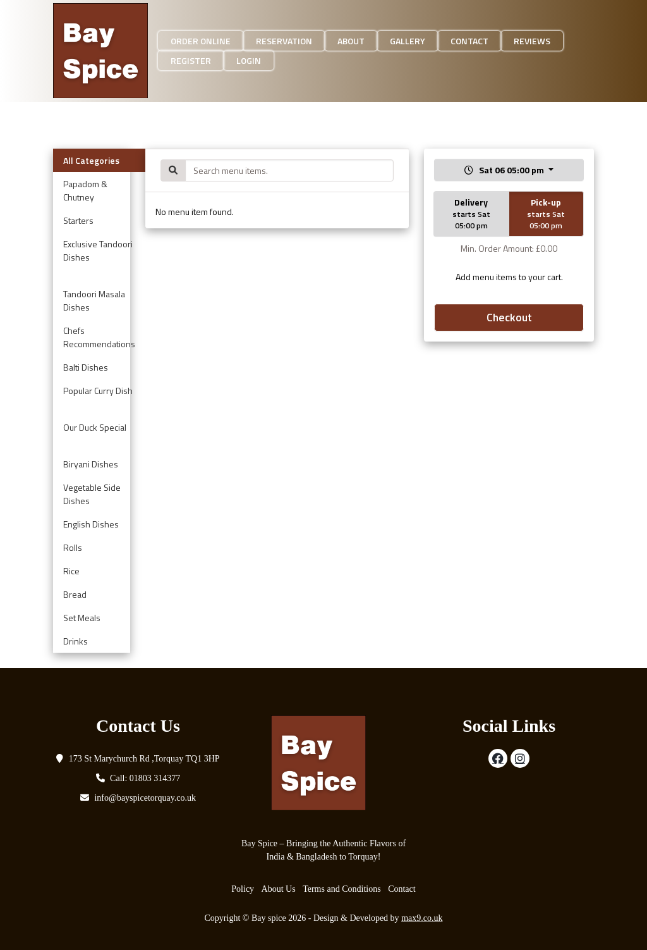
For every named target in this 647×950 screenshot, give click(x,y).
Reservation (284, 40)
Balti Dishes (85, 367)
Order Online (201, 40)
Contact (469, 40)
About (351, 40)
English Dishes (91, 524)
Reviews (532, 40)
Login (248, 60)
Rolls (72, 547)
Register (191, 60)
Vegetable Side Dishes (92, 494)
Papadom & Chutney (85, 190)
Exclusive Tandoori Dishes (98, 250)
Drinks (75, 641)
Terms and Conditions (341, 889)
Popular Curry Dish (98, 390)
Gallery (407, 40)
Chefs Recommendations (99, 337)
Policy (242, 889)
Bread (75, 594)
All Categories (91, 160)
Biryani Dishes (90, 464)
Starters (78, 220)
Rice (71, 570)
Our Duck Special (94, 427)
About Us (279, 889)
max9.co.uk (421, 918)
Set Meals (81, 617)
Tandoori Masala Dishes (94, 300)
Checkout (509, 317)
